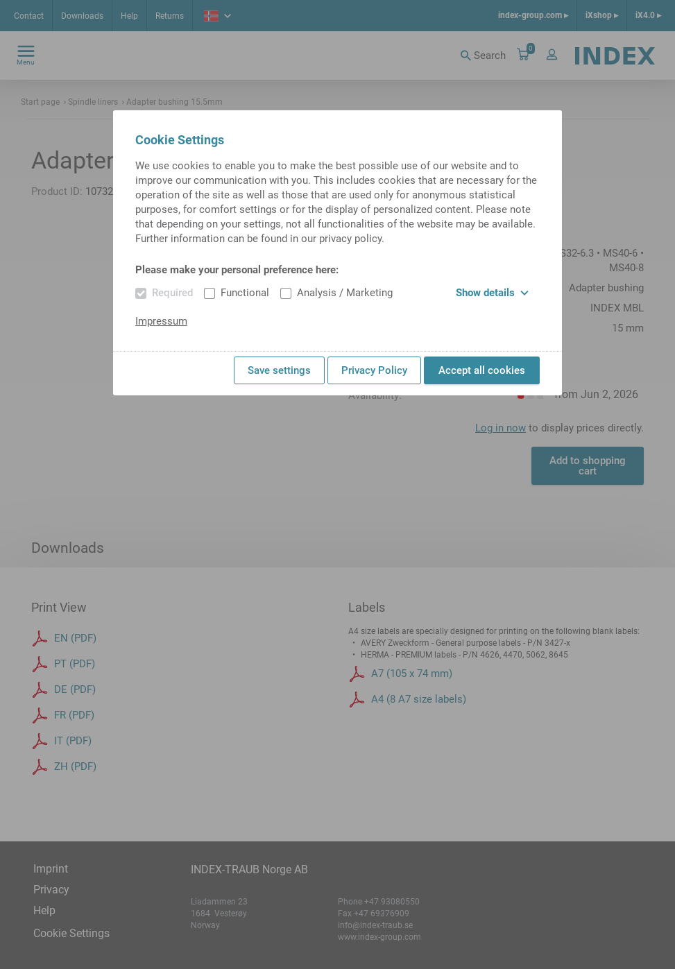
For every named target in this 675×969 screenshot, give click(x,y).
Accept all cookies (481, 370)
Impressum (161, 321)
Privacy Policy (374, 370)
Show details (492, 292)
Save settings (279, 370)
